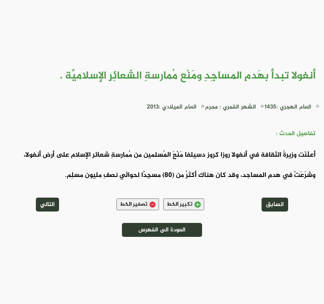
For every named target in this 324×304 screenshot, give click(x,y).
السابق (275, 204)
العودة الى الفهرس (162, 230)
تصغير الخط (138, 204)
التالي (47, 204)
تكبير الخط (184, 204)
